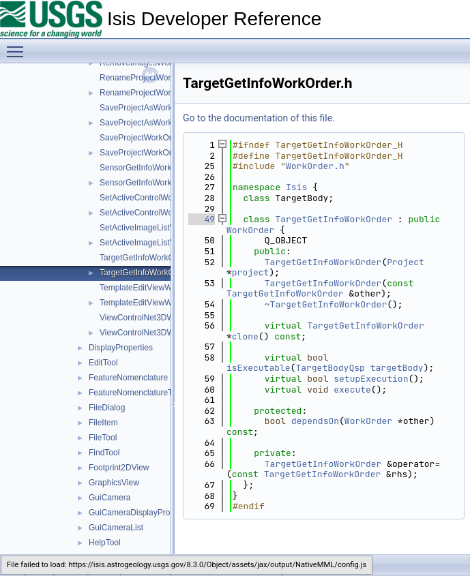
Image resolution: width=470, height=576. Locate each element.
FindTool (104, 452)
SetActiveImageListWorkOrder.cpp (162, 227)
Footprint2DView (119, 467)
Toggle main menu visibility (18, 45)
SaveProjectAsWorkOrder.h (150, 122)
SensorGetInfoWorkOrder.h (149, 182)
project (250, 272)
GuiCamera (109, 497)
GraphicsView (114, 482)
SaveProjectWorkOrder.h (145, 152)
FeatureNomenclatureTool (136, 392)
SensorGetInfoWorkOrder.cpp (153, 167)
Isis (296, 187)
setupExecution (371, 378)
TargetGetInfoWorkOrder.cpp (152, 257)
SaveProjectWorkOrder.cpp (149, 137)
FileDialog (107, 407)
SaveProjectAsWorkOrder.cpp (154, 107)
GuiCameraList (116, 527)
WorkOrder (250, 230)
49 (201, 219)
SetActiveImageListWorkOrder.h (158, 242)
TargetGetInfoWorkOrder (333, 219)
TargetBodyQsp (329, 368)
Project (405, 262)
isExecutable (258, 368)
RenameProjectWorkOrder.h (151, 92)
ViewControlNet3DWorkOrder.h (156, 332)
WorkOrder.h (315, 166)
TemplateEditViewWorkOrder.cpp (160, 287)
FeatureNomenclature (128, 377)
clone (245, 336)
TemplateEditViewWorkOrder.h (155, 302)
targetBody (397, 368)
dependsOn (315, 421)
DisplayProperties (121, 347)
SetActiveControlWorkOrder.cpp (158, 197)
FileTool (103, 437)
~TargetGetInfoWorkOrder (326, 304)
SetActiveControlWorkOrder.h (153, 212)
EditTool (103, 362)
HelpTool (105, 542)
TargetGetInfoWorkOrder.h (148, 272)
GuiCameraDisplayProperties (141, 512)
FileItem (103, 422)
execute (352, 389)
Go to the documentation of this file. (259, 117)
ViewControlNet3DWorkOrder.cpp (161, 317)
